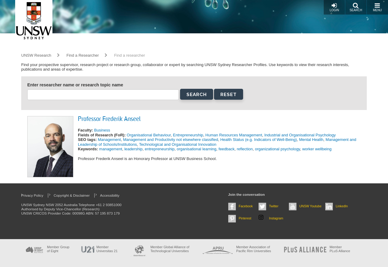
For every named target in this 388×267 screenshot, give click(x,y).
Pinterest (245, 218)
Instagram (276, 218)
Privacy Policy (32, 195)
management (110, 149)
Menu (377, 7)
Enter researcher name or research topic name (75, 84)
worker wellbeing (317, 149)
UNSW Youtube (310, 206)
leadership (133, 149)
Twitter (274, 206)
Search (356, 7)
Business (102, 130)
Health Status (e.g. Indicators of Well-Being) (258, 139)
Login (334, 7)
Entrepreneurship (188, 135)
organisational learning (196, 149)
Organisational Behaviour (149, 135)
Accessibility (109, 195)
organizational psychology (277, 149)
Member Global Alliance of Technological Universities (169, 249)
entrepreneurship (159, 149)
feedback (227, 149)
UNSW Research (36, 55)
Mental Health (311, 139)
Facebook (246, 206)
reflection (245, 149)
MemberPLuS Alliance (339, 249)
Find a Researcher (82, 55)
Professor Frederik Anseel (109, 119)
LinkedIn (342, 206)
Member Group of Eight (58, 249)
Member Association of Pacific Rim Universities (253, 249)
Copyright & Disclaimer (72, 195)
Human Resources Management (234, 135)
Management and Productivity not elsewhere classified (170, 139)
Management (109, 139)
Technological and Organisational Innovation (177, 144)
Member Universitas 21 (107, 249)
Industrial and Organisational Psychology (300, 135)
